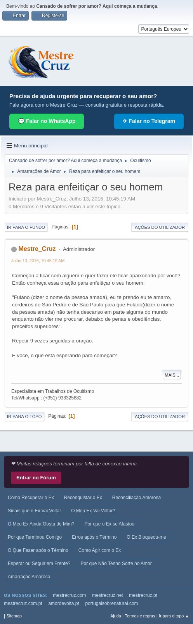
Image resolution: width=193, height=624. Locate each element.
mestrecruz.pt (143, 595)
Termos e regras (140, 616)
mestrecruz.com (69, 595)
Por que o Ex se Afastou (109, 524)
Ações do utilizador (160, 227)
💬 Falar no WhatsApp (46, 121)
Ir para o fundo (26, 227)
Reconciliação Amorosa (136, 497)
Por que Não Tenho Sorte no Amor (115, 563)
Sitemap (14, 616)
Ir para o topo (24, 416)
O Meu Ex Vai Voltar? (93, 510)
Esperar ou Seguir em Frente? (39, 563)
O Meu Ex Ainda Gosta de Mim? (41, 524)
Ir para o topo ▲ (174, 616)
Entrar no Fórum (36, 478)
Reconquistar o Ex (83, 497)
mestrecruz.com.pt (23, 603)
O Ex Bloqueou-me (146, 537)
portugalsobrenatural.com (111, 603)
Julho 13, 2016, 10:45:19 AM (37, 260)
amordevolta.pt (63, 603)
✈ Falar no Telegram (149, 121)
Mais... (172, 375)
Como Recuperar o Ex (31, 497)
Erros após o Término (94, 537)
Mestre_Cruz (37, 248)
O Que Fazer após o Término (38, 550)
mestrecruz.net (107, 595)
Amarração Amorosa (29, 576)
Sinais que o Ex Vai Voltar (34, 510)
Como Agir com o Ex (99, 550)
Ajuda (115, 616)
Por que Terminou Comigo (35, 537)
